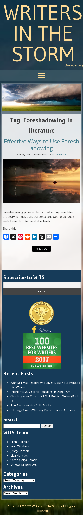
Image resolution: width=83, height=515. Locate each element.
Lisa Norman (19, 455)
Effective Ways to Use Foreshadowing (41, 145)
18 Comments (59, 154)
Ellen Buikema (19, 442)
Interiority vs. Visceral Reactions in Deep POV (40, 392)
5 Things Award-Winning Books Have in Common (43, 410)
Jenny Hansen (19, 451)
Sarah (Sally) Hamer (23, 460)
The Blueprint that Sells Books (30, 405)
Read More (41, 248)
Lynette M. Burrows (23, 465)
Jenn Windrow (19, 446)
